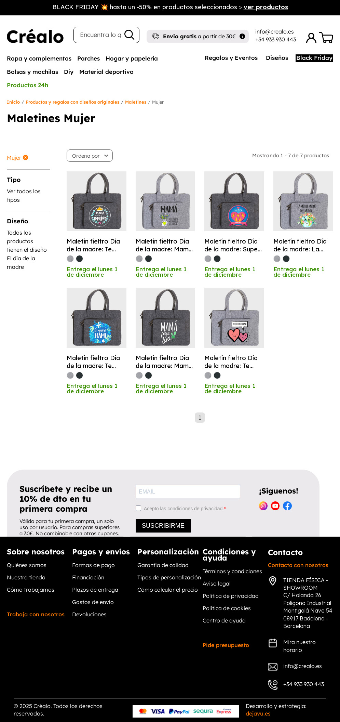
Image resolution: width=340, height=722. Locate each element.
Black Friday (314, 57)
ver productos (266, 7)
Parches (88, 58)
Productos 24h (27, 85)
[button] (90, 155)
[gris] (70, 258)
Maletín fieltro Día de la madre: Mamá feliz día (164, 362)
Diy (68, 71)
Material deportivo (106, 71)
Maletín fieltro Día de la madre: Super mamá (232, 245)
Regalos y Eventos (231, 57)
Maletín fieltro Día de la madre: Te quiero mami (93, 245)
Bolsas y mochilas (32, 71)
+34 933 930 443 (275, 39)
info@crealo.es (274, 31)
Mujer (14, 157)
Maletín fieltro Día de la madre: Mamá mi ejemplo (164, 245)
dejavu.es (258, 713)
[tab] (39, 58)
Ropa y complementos (39, 58)
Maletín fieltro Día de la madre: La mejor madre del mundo (300, 245)
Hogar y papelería (132, 58)
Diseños (277, 57)
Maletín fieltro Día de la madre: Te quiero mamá (93, 362)
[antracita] (79, 258)
